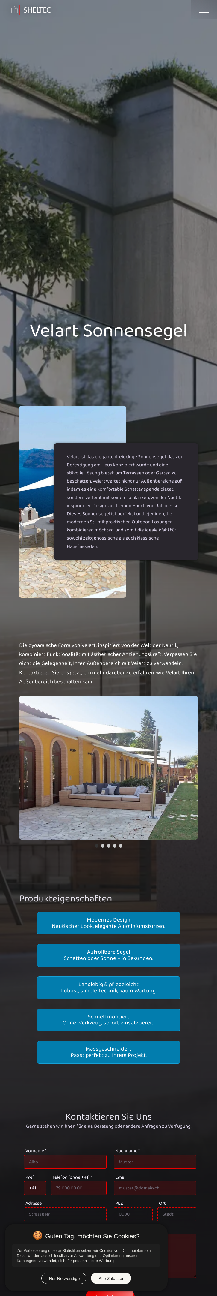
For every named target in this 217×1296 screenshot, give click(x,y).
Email (121, 1177)
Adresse (33, 1203)
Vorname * (35, 1151)
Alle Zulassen (111, 1278)
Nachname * (127, 1151)
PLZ (119, 1203)
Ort (162, 1203)
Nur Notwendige (64, 1278)
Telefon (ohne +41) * (72, 1177)
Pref (29, 1177)
